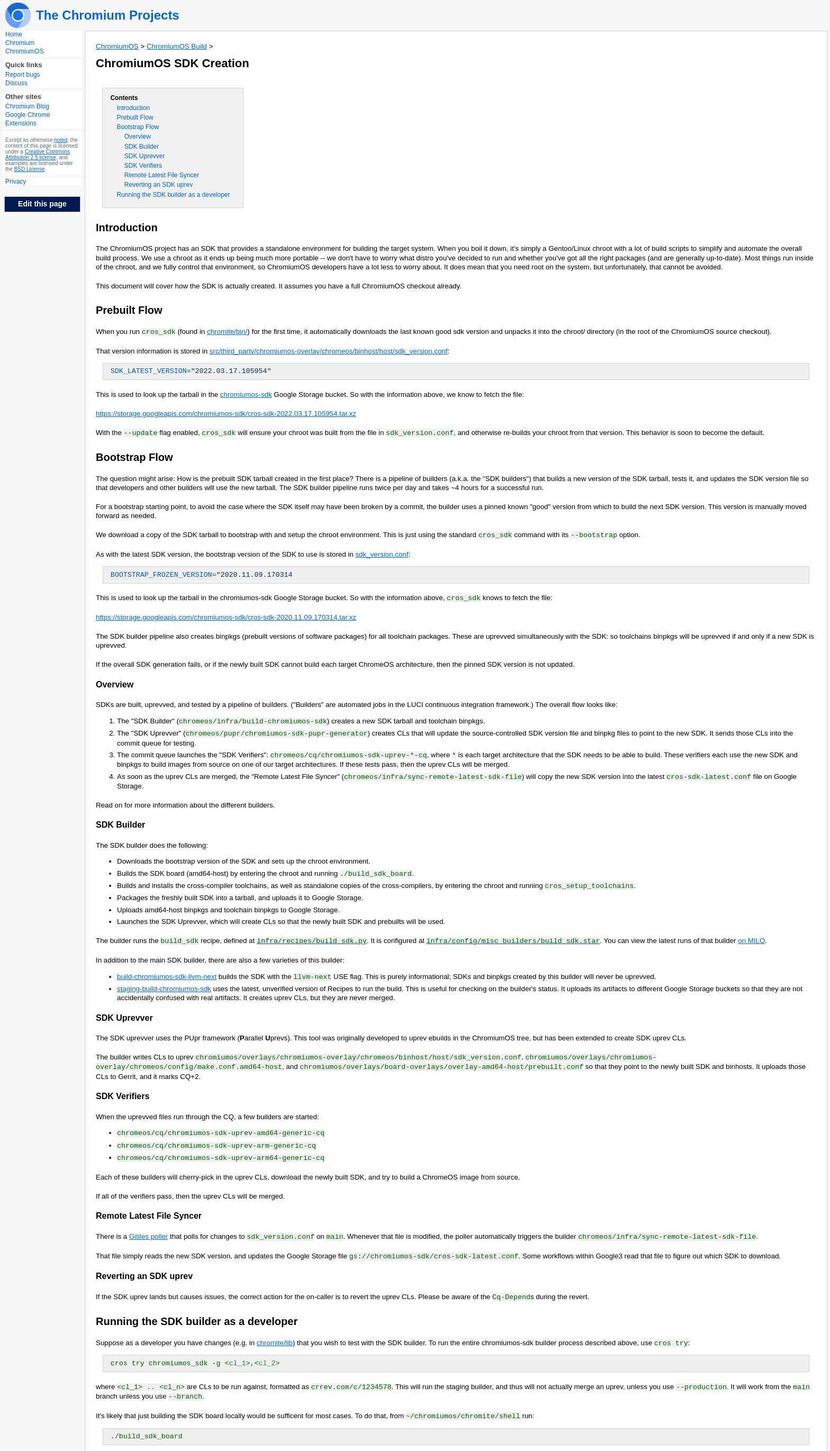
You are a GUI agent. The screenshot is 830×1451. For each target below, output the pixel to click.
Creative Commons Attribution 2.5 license (37, 154)
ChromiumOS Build (177, 46)
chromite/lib (275, 1332)
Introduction (133, 108)
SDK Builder (141, 146)
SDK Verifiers (143, 165)
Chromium (19, 43)
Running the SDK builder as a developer (173, 194)
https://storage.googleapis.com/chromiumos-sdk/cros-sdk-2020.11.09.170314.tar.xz (226, 615)
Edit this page (42, 203)
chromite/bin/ (227, 331)
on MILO (751, 935)
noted (60, 140)
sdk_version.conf (381, 553)
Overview (137, 136)
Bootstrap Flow (137, 127)
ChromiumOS (24, 51)
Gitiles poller (148, 1227)
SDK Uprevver (144, 156)
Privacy (15, 181)
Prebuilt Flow (134, 117)
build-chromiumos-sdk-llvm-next (166, 971)
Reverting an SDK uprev (158, 184)
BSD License (29, 169)
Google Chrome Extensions (27, 119)
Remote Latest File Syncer (161, 175)
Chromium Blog (27, 106)
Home (13, 34)
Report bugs (22, 74)
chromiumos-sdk (246, 394)
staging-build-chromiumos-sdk (164, 982)
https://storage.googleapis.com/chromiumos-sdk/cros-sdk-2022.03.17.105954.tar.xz (226, 413)
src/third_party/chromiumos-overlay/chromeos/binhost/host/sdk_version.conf (329, 351)
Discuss (16, 83)
